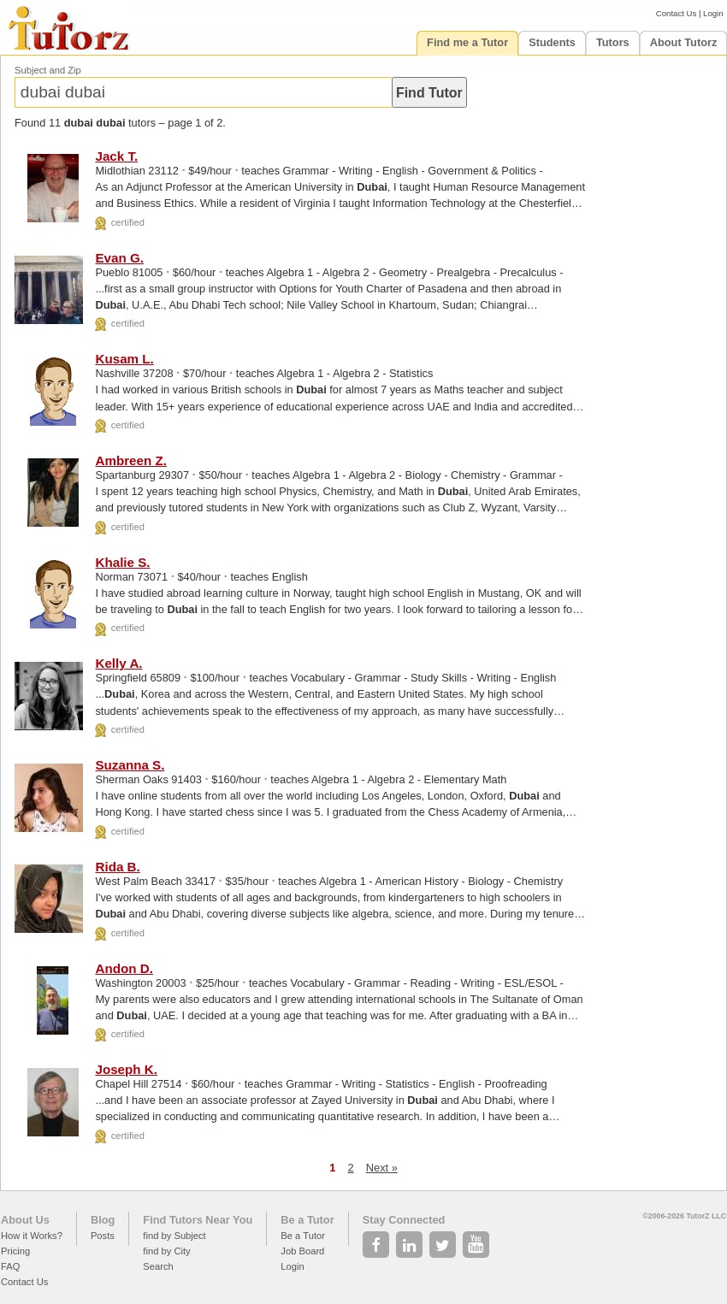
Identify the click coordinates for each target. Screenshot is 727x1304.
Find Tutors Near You (197, 1219)
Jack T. (116, 156)
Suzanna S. (129, 765)
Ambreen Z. (131, 460)
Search (158, 1266)
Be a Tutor (307, 1219)
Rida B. (117, 866)
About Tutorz (684, 42)
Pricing (15, 1251)
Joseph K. (126, 1069)
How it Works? (31, 1235)
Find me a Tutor (467, 42)
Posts (103, 1235)
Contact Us (676, 13)
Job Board (302, 1251)
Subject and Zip (48, 70)
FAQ (10, 1266)
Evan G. (119, 258)
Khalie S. (122, 562)
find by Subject (174, 1235)
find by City (166, 1251)
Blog (103, 1219)
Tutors (612, 42)
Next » (382, 1167)
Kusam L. (124, 358)
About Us (25, 1219)
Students (552, 42)
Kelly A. (118, 663)
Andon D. (123, 968)
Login (713, 13)
